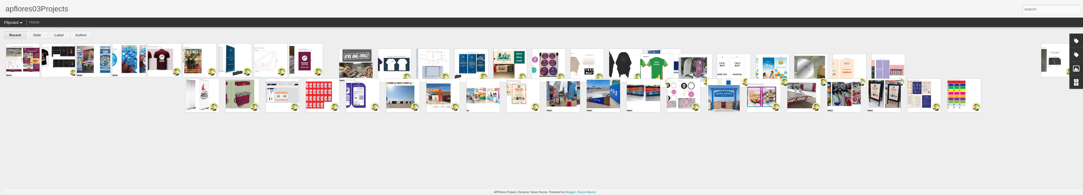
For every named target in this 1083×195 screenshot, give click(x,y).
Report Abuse (586, 192)
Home (34, 22)
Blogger (571, 192)
